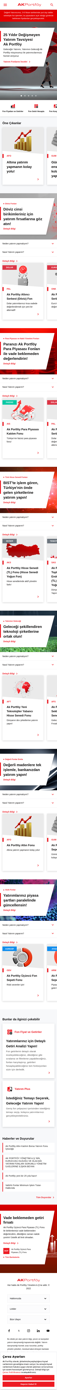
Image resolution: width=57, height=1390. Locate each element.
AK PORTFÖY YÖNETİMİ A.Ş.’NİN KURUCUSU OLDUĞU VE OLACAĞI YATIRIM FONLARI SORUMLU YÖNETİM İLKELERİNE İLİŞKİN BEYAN (25, 1162)
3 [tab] (28, 95)
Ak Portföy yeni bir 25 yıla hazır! (21, 1176)
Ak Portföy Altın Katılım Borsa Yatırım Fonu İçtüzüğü (26, 1147)
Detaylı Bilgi (10, 1243)
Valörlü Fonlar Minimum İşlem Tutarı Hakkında (23, 1186)
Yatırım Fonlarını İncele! (16, 61)
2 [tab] (25, 95)
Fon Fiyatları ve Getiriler (12, 107)
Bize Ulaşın (28, 1319)
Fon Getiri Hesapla (36, 107)
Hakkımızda (28, 1298)
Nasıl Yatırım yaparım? (13, 252)
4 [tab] (32, 95)
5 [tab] (35, 95)
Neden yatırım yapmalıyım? (15, 243)
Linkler (28, 1309)
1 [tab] (21, 95)
